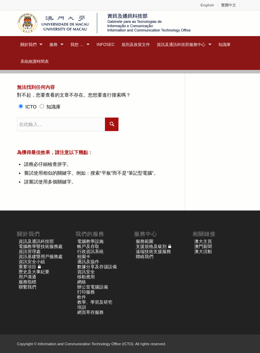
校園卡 (83, 256)
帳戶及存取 (88, 246)
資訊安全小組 (32, 261)
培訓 (81, 307)
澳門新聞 (203, 246)
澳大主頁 (203, 241)
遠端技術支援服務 (153, 251)
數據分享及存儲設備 (97, 266)
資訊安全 (86, 271)
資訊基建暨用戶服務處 (41, 256)
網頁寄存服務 (90, 312)
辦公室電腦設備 (92, 286)
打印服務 (86, 292)
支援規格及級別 (151, 246)
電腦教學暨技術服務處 (41, 246)
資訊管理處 (30, 251)
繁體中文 (228, 5)
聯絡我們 (144, 256)
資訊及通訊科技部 (36, 241)
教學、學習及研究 (94, 302)
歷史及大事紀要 (34, 271)
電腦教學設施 (90, 241)
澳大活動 (203, 251)
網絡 (81, 281)
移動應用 (86, 276)
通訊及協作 (88, 261)
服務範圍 (144, 241)
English (207, 5)
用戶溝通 (27, 276)
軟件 (81, 297)
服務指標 (27, 281)
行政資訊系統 (90, 251)
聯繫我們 (27, 286)
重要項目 (27, 266)
